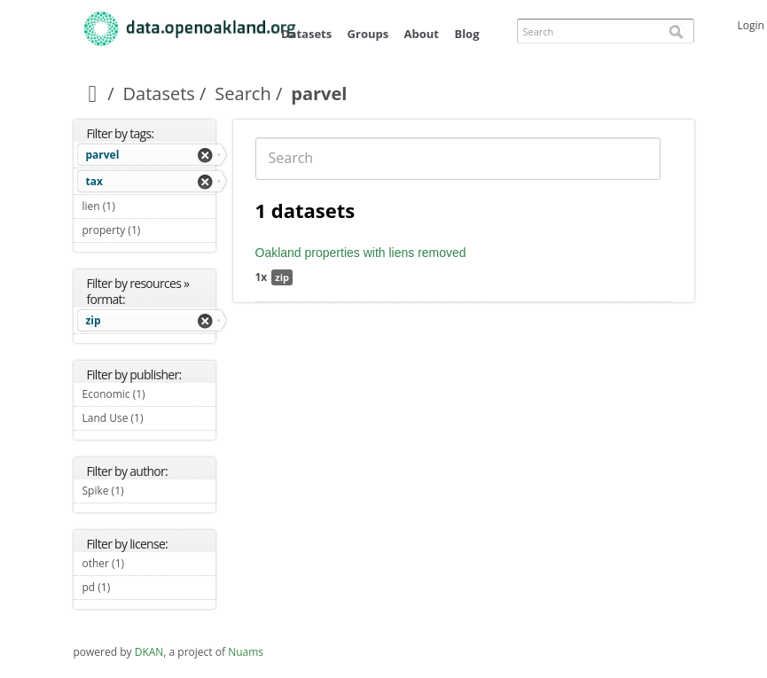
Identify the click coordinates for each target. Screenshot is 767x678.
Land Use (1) (148, 420)
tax (94, 181)
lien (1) (136, 206)
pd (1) (131, 587)
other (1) (145, 563)
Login (751, 25)
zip (93, 320)
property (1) (148, 232)
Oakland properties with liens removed (360, 252)
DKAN (149, 651)
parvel (103, 154)
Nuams (245, 651)
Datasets (306, 34)
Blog (466, 34)
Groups (368, 34)
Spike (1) (144, 490)
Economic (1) (148, 396)
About (421, 34)
